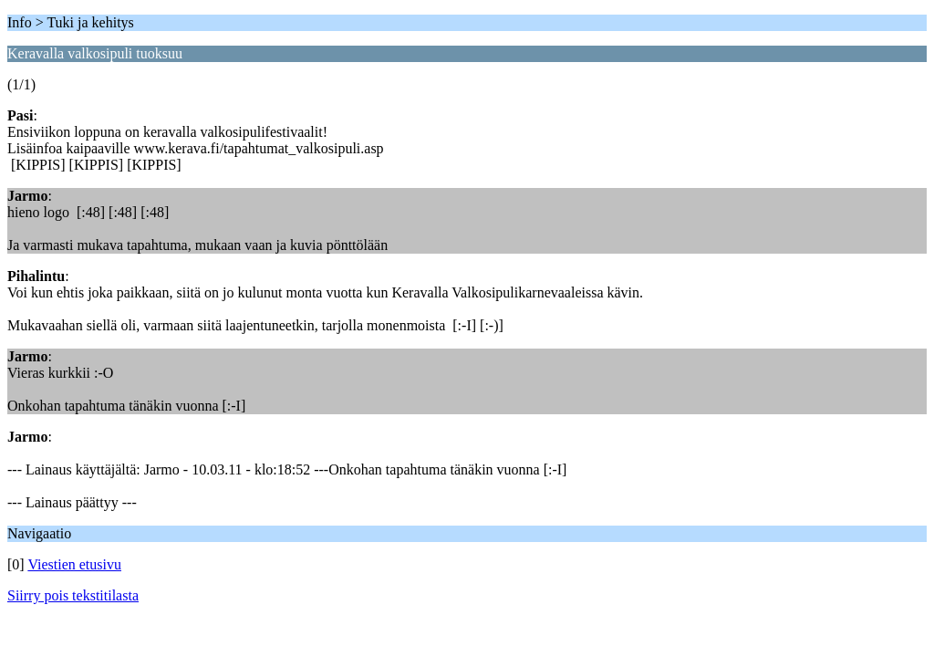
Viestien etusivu (74, 564)
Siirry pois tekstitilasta (73, 595)
